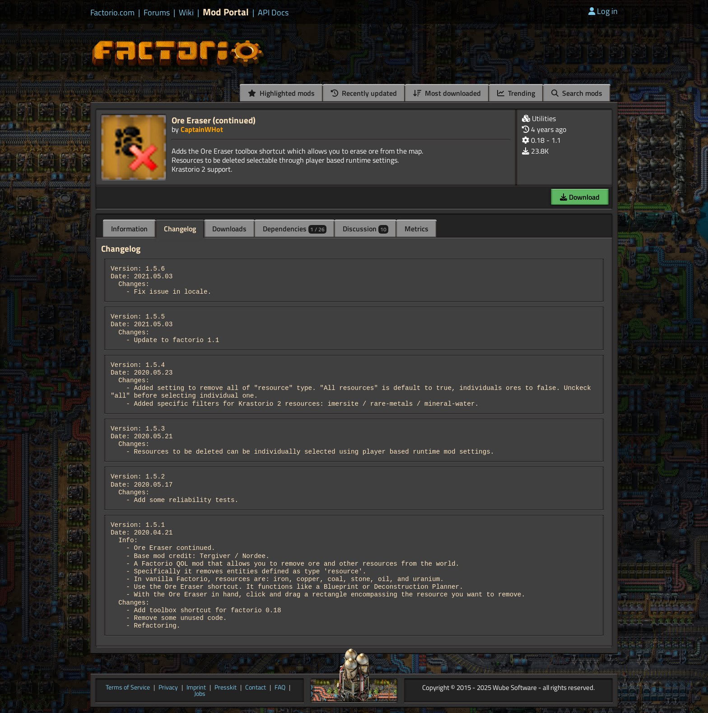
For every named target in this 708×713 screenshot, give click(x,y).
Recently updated (364, 93)
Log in (603, 11)
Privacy (168, 688)
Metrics (417, 228)
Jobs (199, 694)
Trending (516, 93)
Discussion (365, 228)
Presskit (225, 688)
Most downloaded (447, 93)
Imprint (196, 688)
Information (129, 228)
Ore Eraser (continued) (214, 120)
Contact (255, 688)
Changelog (180, 228)
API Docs (273, 13)
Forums (157, 13)
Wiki (186, 13)
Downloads (229, 228)
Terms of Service (128, 688)
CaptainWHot (202, 129)
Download (580, 197)
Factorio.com (112, 13)
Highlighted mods (281, 93)
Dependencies (294, 228)
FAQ (280, 688)
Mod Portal (226, 12)
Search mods (576, 93)
